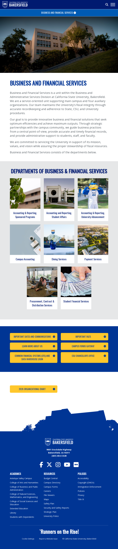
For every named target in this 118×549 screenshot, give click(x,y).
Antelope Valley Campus (21, 478)
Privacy (81, 495)
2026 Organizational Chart (32, 389)
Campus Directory (52, 482)
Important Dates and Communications (32, 336)
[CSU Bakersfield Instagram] (58, 466)
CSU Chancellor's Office (83, 355)
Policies (81, 491)
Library (13, 512)
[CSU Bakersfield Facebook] (41, 466)
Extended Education (19, 508)
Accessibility (83, 478)
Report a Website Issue (49, 538)
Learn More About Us (32, 346)
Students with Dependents (22, 516)
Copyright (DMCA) (86, 482)
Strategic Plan (50, 511)
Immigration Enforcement (90, 486)
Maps (46, 499)
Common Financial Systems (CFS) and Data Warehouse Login (32, 357)
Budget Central (51, 478)
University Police (51, 516)
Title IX (81, 499)
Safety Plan (49, 503)
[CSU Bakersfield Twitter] (49, 466)
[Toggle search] (107, 4)
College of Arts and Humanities (24, 482)
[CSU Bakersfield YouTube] (67, 466)
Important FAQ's (83, 336)
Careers (47, 491)
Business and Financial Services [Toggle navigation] (57, 12)
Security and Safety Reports (57, 507)
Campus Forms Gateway (83, 346)
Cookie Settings (27, 538)
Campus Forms (51, 486)
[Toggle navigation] (113, 5)
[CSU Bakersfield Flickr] (76, 466)
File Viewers (49, 495)
